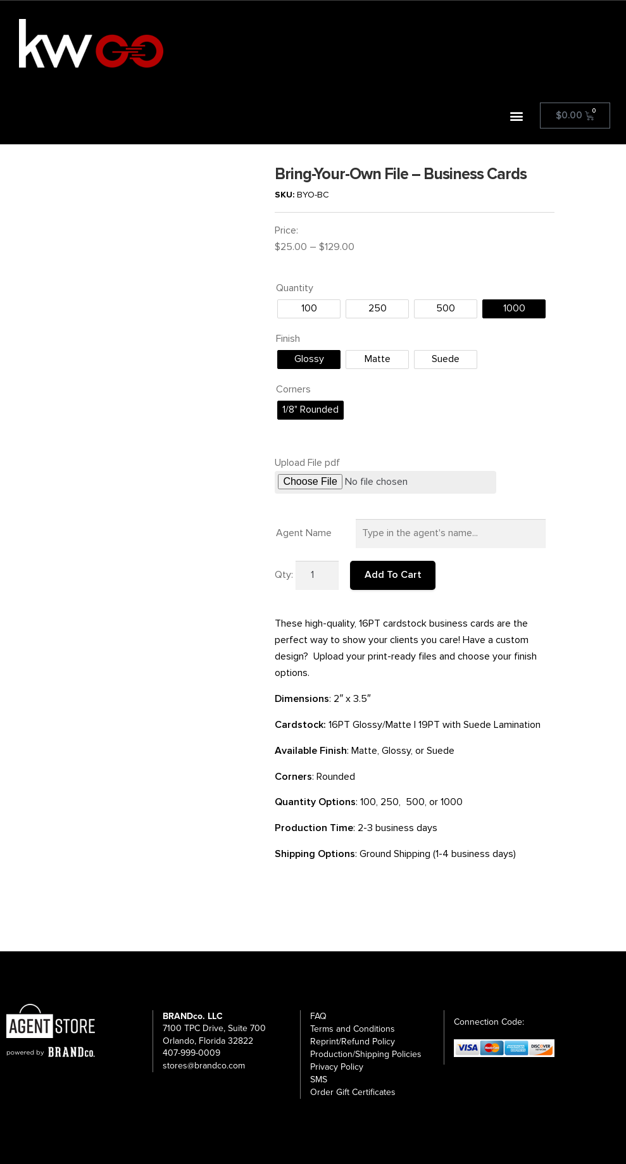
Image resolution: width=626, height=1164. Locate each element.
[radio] (309, 308)
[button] (516, 115)
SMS (318, 1079)
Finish (288, 338)
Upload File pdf (307, 462)
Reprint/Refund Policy (352, 1041)
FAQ (318, 1016)
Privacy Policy (336, 1066)
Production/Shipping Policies (366, 1054)
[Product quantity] (317, 575)
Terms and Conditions (352, 1028)
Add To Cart (393, 574)
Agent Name (304, 533)
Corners (293, 389)
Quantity (294, 288)
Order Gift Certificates (353, 1092)
